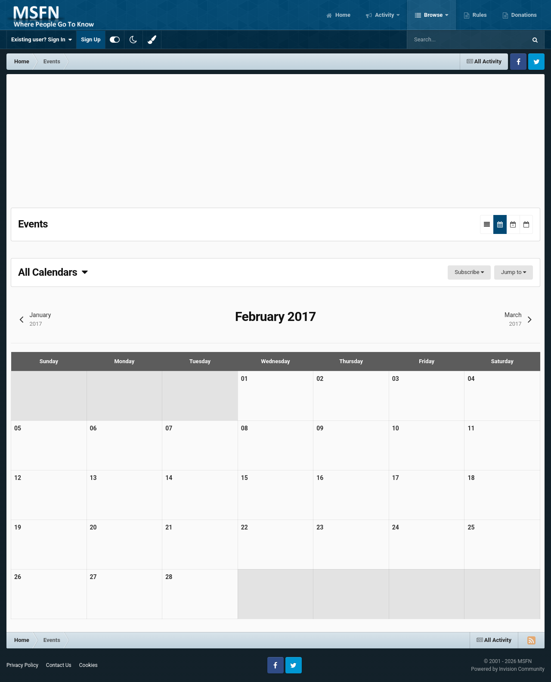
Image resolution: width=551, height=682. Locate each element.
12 (17, 477)
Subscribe (469, 272)
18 (470, 477)
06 (93, 428)
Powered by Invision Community (508, 669)
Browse (433, 15)
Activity (385, 15)
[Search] (450, 40)
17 (395, 477)
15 (244, 477)
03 (395, 378)
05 (17, 428)
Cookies (88, 665)
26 (17, 576)
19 (17, 527)
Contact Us (58, 665)
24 (395, 527)
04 (470, 378)
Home (342, 15)
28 (168, 576)
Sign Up (90, 39)
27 (93, 576)
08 (244, 428)
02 (319, 378)
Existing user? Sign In (41, 40)
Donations (523, 15)
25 (470, 527)
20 (93, 527)
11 (470, 428)
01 (244, 378)
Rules (479, 15)
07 (168, 428)
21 (168, 527)
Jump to (513, 272)
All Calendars (53, 272)
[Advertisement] (275, 138)
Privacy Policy (22, 665)
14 (168, 477)
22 (244, 527)
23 (319, 527)
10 (395, 428)
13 (93, 477)
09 (319, 428)
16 (319, 477)
